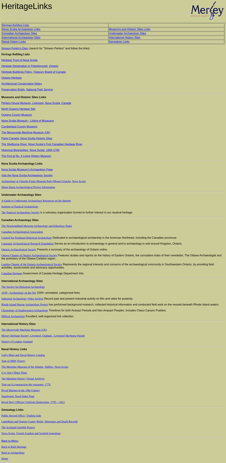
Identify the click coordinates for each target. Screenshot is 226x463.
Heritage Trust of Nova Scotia (19, 60)
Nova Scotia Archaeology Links (21, 29)
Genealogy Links (119, 41)
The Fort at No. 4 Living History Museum (26, 156)
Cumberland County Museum (19, 126)
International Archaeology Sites (21, 37)
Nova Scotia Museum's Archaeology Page (27, 169)
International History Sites (124, 37)
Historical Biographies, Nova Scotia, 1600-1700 (30, 150)
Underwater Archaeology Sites (127, 33)
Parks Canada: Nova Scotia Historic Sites (26, 138)
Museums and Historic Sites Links (129, 29)
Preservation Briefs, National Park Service (27, 89)
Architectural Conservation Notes (21, 83)
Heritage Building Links (15, 25)
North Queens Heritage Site (18, 108)
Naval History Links (14, 41)
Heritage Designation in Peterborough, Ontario (29, 66)
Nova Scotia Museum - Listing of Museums (27, 120)
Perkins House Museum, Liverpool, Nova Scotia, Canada (36, 103)
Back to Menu (9, 440)
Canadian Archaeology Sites (19, 33)
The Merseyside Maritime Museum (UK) (25, 132)
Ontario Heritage (11, 77)
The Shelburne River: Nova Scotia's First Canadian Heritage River (41, 144)
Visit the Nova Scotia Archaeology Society (27, 175)
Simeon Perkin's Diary (15, 48)
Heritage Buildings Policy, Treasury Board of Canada (33, 71)
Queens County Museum (16, 114)
